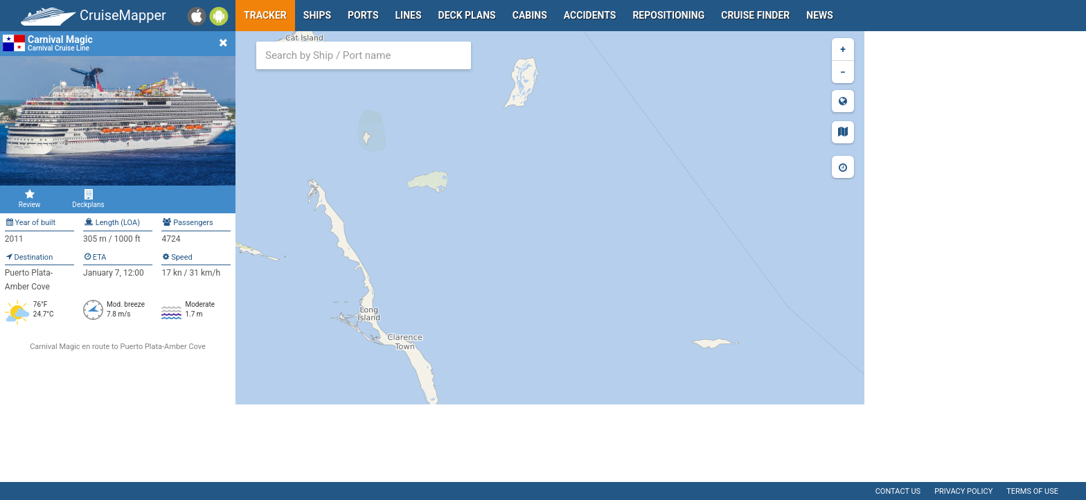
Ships (317, 15)
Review (29, 198)
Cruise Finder (755, 15)
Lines (408, 15)
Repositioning (668, 15)
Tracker (265, 15)
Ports (363, 15)
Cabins (530, 15)
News (819, 15)
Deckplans (88, 198)
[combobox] (363, 55)
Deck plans (467, 15)
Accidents (590, 15)
